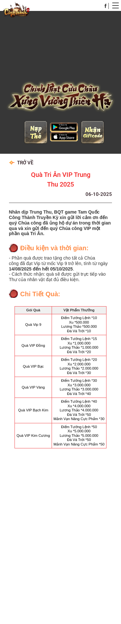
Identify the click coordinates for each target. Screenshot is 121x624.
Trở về (21, 153)
